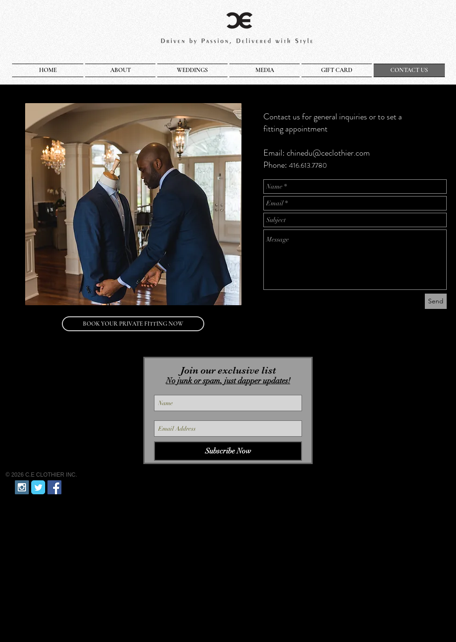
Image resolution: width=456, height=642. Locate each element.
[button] (120, 70)
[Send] (436, 301)
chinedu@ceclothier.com (328, 153)
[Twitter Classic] (38, 487)
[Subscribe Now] (228, 451)
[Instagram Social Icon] (22, 487)
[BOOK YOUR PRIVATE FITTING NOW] (133, 323)
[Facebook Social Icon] (54, 487)
